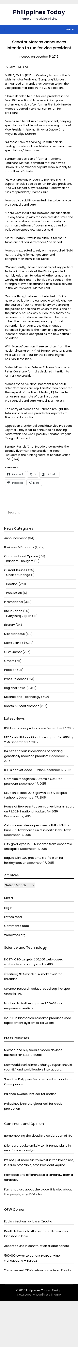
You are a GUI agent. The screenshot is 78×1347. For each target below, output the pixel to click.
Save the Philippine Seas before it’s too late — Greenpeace (38, 1081)
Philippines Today (39, 12)
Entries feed (13, 917)
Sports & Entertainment (21, 706)
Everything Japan (18, 616)
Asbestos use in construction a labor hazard (36, 1246)
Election (12, 584)
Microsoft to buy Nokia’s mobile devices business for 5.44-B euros (33, 1052)
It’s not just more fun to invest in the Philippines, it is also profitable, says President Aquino (39, 1162)
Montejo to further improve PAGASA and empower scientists (33, 1005)
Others (9, 661)
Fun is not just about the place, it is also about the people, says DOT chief (38, 1191)
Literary (9, 625)
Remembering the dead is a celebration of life (38, 1135)
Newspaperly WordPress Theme (39, 1295)
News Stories (13, 643)
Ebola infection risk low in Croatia (28, 1221)
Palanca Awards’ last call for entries (30, 1094)
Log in (8, 908)
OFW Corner (13, 652)
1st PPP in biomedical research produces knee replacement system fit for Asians (37, 1020)
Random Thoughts (19, 561)
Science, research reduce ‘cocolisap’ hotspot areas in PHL (37, 990)
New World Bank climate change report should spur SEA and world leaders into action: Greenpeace (38, 1067)
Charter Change (18, 575)
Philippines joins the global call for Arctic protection (33, 1105)
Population (14, 593)
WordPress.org (14, 935)
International (13, 602)
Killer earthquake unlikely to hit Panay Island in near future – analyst (37, 1147)
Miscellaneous (14, 634)
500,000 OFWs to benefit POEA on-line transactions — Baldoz (32, 1257)
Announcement (15, 538)
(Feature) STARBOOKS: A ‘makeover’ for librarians (33, 976)
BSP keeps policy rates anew (25, 728)
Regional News (14, 688)
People (9, 670)
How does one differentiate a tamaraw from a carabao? (38, 1177)
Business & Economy (19, 547)
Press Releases (15, 679)
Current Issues (14, 570)
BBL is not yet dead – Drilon (24, 770)
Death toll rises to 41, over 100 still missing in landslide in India (36, 1233)
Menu (70, 29)
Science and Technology (22, 697)
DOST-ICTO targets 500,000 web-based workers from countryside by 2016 (33, 961)
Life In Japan (13, 611)
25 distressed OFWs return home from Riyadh (37, 1270)
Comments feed (16, 926)
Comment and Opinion (21, 556)
